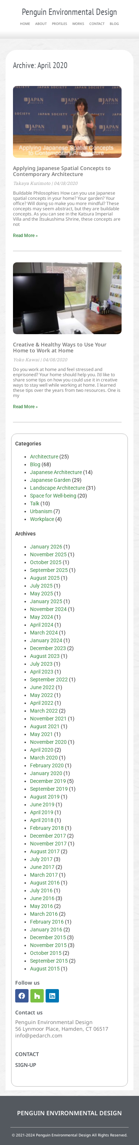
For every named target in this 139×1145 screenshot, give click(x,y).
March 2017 (44, 875)
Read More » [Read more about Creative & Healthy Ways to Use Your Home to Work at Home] (25, 406)
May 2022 (41, 695)
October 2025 (46, 562)
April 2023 (41, 672)
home (25, 23)
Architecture (44, 457)
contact (97, 23)
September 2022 (49, 679)
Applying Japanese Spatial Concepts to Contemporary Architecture (62, 170)
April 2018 (41, 820)
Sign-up (25, 1064)
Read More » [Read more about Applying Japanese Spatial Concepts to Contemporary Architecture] (25, 235)
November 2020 (48, 742)
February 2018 (47, 828)
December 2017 (48, 836)
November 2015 (48, 945)
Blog (35, 464)
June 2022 (42, 687)
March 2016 (44, 914)
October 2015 (46, 953)
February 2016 (47, 922)
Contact (27, 1054)
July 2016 (41, 890)
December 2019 (48, 781)
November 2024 (48, 609)
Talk (34, 503)
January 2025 (46, 601)
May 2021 (41, 734)
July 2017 (41, 859)
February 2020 (47, 765)
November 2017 (48, 844)
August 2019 (45, 797)
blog (114, 23)
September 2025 (49, 570)
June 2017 (42, 867)
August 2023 (45, 656)
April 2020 (41, 750)
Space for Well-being (53, 496)
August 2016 (45, 883)
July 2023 (41, 664)
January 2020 (46, 773)
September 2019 (49, 789)
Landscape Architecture (57, 488)
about (41, 23)
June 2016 (42, 898)
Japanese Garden (50, 480)
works (78, 23)
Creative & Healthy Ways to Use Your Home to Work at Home (59, 347)
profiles (59, 23)
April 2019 (41, 812)
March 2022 (44, 711)
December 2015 (48, 937)
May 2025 (41, 594)
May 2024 (41, 617)
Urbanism (41, 511)
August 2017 (45, 851)
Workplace (42, 519)
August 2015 (45, 969)
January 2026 (46, 547)
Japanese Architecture (56, 472)
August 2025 (45, 578)
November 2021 (48, 719)
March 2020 (44, 758)
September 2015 (49, 961)
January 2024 (46, 640)
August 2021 (45, 726)
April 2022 (41, 703)
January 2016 (46, 930)
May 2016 (41, 906)
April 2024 (41, 625)
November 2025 (48, 554)
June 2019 (42, 804)
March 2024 (44, 633)
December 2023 (48, 648)
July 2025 (41, 586)
